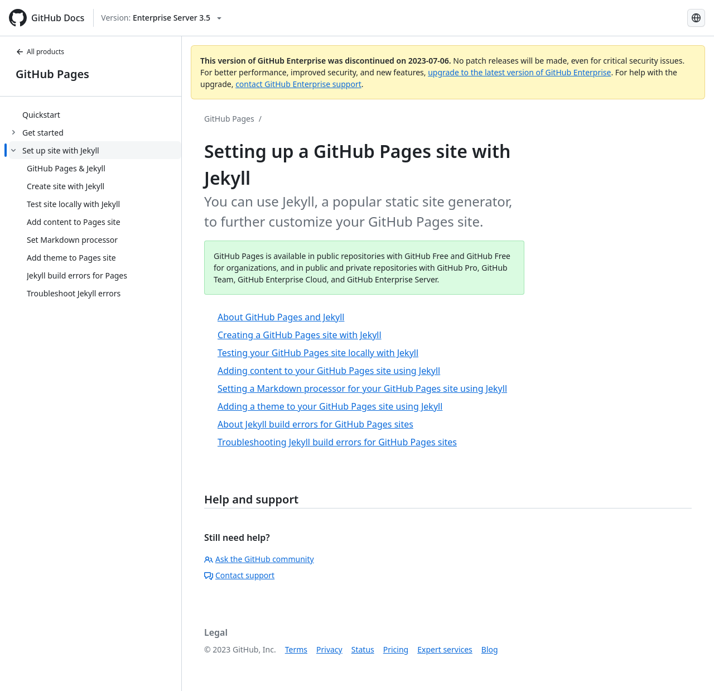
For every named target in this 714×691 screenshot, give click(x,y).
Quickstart (41, 114)
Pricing (395, 649)
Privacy (329, 649)
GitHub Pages (52, 73)
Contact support (239, 575)
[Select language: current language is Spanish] (696, 18)
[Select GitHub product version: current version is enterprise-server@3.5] (161, 18)
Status (362, 649)
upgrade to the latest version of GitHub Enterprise (519, 72)
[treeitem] (95, 114)
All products (40, 51)
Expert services (444, 649)
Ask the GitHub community (259, 559)
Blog (489, 649)
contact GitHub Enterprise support (298, 84)
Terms (296, 649)
